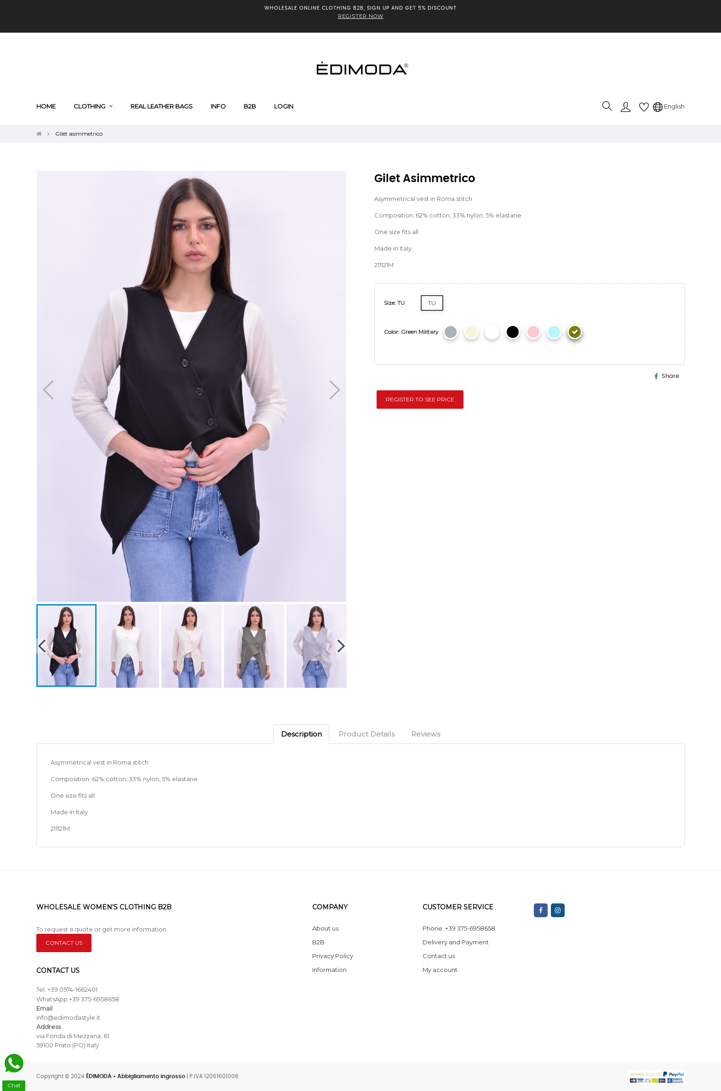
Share (670, 376)
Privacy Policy (332, 956)
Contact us (439, 956)
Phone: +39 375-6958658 (459, 928)
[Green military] (574, 332)
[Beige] (471, 332)
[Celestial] (554, 332)
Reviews (425, 734)
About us (325, 928)
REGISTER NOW (360, 16)
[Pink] (533, 332)
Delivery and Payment (456, 942)
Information (329, 969)
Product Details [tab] (366, 734)
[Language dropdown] (669, 106)
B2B (318, 942)
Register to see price (420, 399)
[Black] (512, 332)
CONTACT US (64, 942)
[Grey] (450, 332)
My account (440, 969)
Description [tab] (301, 734)
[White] (492, 332)
